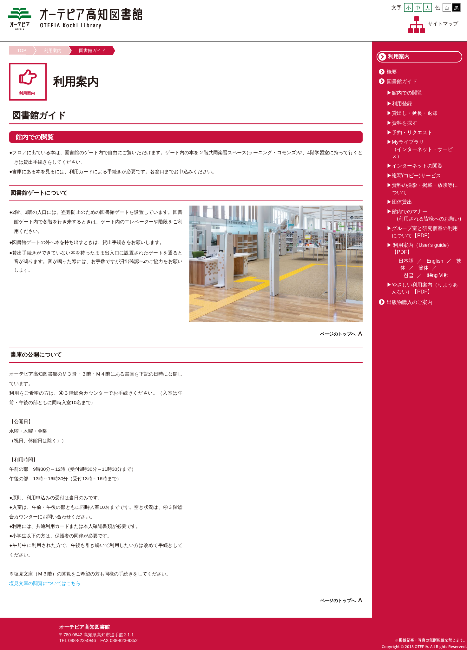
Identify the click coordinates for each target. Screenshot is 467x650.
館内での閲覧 (407, 92)
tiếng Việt (437, 275)
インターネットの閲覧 (417, 165)
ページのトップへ (338, 334)
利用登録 (402, 103)
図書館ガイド (92, 50)
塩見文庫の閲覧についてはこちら (45, 583)
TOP (21, 50)
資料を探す (404, 123)
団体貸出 (402, 202)
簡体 (423, 268)
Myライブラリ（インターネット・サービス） (422, 149)
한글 (409, 275)
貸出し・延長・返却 (414, 113)
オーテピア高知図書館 (75, 19)
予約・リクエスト (412, 132)
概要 (392, 72)
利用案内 (53, 50)
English (435, 261)
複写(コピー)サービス (416, 175)
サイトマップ (443, 23)
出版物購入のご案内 (409, 302)
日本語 (406, 261)
